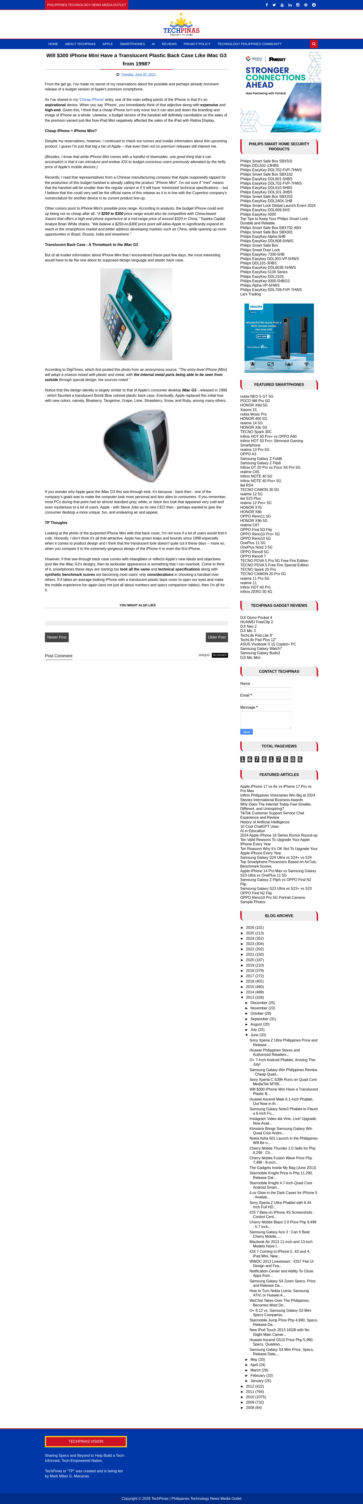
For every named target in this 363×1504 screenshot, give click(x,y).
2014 (250, 992)
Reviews (169, 44)
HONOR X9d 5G (254, 405)
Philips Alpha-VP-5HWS (260, 285)
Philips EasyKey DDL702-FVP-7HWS (271, 170)
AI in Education (252, 831)
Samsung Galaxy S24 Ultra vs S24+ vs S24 (276, 857)
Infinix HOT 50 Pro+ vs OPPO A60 (268, 436)
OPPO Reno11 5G (255, 516)
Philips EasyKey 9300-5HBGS (265, 281)
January (257, 1381)
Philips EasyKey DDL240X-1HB (266, 201)
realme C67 (250, 525)
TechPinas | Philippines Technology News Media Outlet (196, 1499)
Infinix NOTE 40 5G (256, 476)
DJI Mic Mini (250, 658)
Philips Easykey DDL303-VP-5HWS (269, 259)
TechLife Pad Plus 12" (258, 640)
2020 (250, 960)
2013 (250, 997)
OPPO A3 (248, 454)
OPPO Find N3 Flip (256, 530)
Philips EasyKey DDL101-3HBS (266, 192)
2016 (250, 981)
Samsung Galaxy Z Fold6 (261, 459)
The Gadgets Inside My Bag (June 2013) (283, 1168)
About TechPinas (80, 44)
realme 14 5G (251, 423)
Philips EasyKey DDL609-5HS (265, 210)
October (257, 1013)
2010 (250, 1397)
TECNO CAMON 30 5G (259, 490)
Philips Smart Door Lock (260, 250)
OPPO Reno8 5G (254, 552)
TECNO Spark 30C (256, 432)
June (255, 1035)
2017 (250, 976)
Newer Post (56, 637)
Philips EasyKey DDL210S (262, 277)
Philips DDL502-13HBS (259, 165)
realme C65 (250, 472)
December (259, 1003)
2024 (250, 938)
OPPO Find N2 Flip (256, 893)
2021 (250, 954)
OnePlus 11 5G (253, 543)
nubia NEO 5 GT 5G (257, 396)
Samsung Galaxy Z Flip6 (260, 463)
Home (53, 44)
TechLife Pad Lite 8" (256, 635)
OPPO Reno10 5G (255, 538)
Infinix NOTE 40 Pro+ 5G (260, 481)
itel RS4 (246, 485)
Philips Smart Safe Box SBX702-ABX (270, 228)
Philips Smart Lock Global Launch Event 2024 (278, 206)
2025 (250, 933)
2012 (250, 1386)
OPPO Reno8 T (253, 556)
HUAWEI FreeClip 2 (256, 622)
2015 (250, 987)
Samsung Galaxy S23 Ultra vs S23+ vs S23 (276, 888)
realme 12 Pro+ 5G (256, 503)
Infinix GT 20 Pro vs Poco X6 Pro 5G (270, 467)
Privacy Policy (197, 44)
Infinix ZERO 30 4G (256, 592)
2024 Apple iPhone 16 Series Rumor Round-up (279, 835)
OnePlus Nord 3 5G (256, 547)
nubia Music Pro (253, 414)
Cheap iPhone (91, 100)
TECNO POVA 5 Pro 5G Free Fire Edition (274, 561)
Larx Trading (250, 294)
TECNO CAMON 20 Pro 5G (263, 574)
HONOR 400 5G (253, 419)
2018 (250, 971)
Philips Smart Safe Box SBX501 (266, 161)
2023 (250, 944)
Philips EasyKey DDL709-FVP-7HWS (271, 290)
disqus (204, 655)
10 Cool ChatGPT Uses (259, 826)
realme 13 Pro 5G (254, 450)
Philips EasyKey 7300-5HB (262, 254)
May (254, 1359)
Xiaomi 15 (248, 410)
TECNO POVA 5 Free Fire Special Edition (274, 565)
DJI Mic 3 (248, 631)
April (254, 1365)
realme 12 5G (251, 494)
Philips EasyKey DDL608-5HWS (266, 241)
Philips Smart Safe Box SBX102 (266, 174)
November (259, 1008)
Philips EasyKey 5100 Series (264, 272)
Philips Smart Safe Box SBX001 (266, 232)
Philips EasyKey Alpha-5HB (263, 237)
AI (153, 44)
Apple (108, 44)
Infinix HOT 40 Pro (255, 587)
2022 (250, 949)
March (256, 1370)
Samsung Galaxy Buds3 (260, 653)
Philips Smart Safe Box (259, 245)
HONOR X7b (251, 507)
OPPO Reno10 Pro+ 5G (260, 534)
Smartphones (132, 44)
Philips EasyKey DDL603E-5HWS (268, 268)
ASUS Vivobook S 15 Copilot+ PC (268, 644)
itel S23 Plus (250, 498)
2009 (250, 1402)
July (254, 1030)
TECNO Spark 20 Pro (258, 569)
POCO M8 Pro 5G (255, 401)
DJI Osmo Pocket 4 (256, 618)
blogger (220, 655)
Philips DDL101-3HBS (258, 263)
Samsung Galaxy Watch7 (261, 649)
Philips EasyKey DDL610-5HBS (266, 188)
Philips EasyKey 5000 (258, 214)
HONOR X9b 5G (254, 521)
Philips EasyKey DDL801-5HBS (266, 179)
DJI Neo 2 (248, 626)
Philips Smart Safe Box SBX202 (266, 196)
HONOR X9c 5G (253, 427)
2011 (250, 1392)
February (258, 1375)
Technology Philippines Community (249, 44)
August (256, 1024)
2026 (250, 928)
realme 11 (248, 583)
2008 (250, 1408)
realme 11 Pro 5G (254, 578)
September (260, 1019)
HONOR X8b (251, 512)
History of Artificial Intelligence (265, 822)
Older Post (217, 637)
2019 (250, 965)
